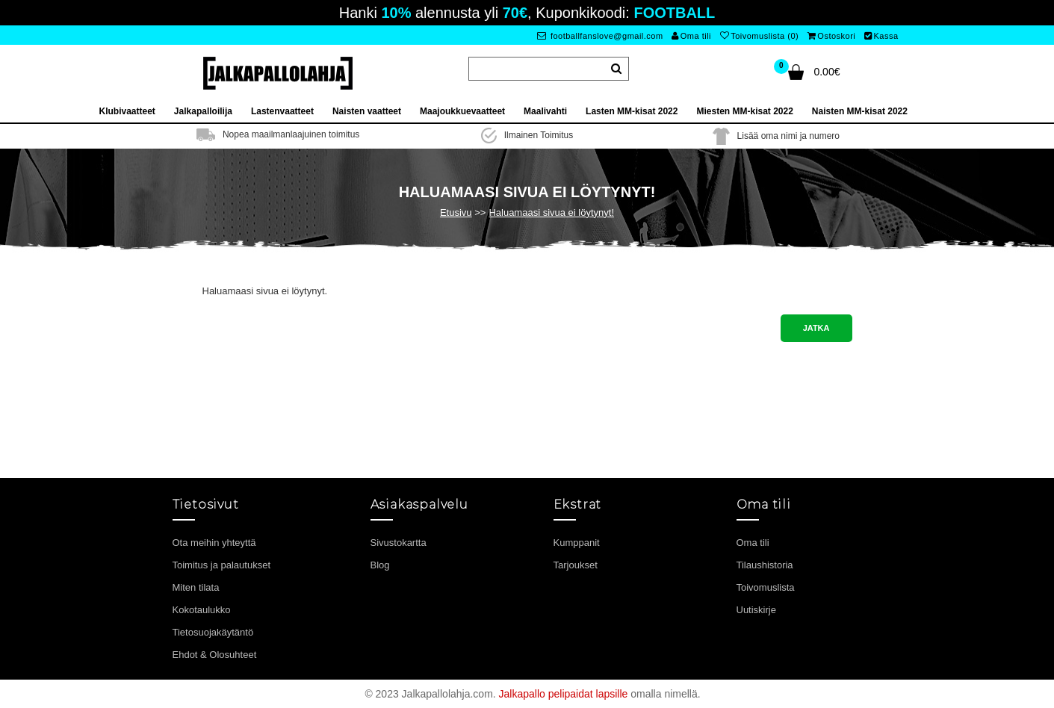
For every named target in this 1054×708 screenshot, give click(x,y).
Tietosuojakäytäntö (213, 632)
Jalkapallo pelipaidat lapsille (563, 694)
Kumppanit (577, 542)
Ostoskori (831, 35)
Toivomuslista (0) (759, 35)
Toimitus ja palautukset (222, 565)
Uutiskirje (756, 609)
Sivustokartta (399, 542)
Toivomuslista (766, 587)
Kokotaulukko (202, 609)
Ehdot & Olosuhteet (215, 654)
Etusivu (456, 212)
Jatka (816, 327)
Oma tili (691, 35)
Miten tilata (196, 587)
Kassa (881, 35)
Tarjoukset (576, 565)
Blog (380, 565)
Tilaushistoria (765, 565)
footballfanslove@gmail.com (600, 35)
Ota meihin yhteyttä (214, 542)
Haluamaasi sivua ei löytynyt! (551, 212)
